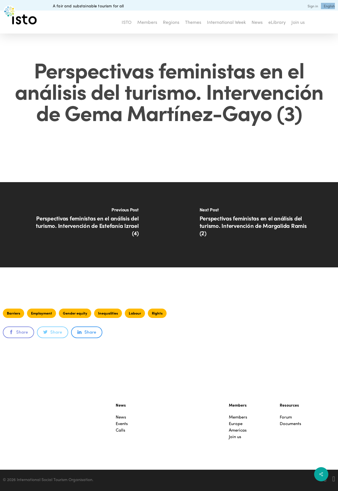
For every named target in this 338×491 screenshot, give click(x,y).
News (121, 417)
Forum (286, 417)
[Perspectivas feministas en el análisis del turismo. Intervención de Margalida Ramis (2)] (253, 224)
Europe (235, 423)
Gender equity (75, 313)
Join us (235, 436)
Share (18, 332)
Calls (120, 430)
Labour (135, 313)
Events (122, 423)
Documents (290, 423)
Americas (238, 430)
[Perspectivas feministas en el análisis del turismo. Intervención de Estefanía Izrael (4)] (84, 224)
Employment (41, 313)
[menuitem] (329, 6)
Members (238, 417)
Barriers (13, 313)
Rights (157, 313)
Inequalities (108, 313)
